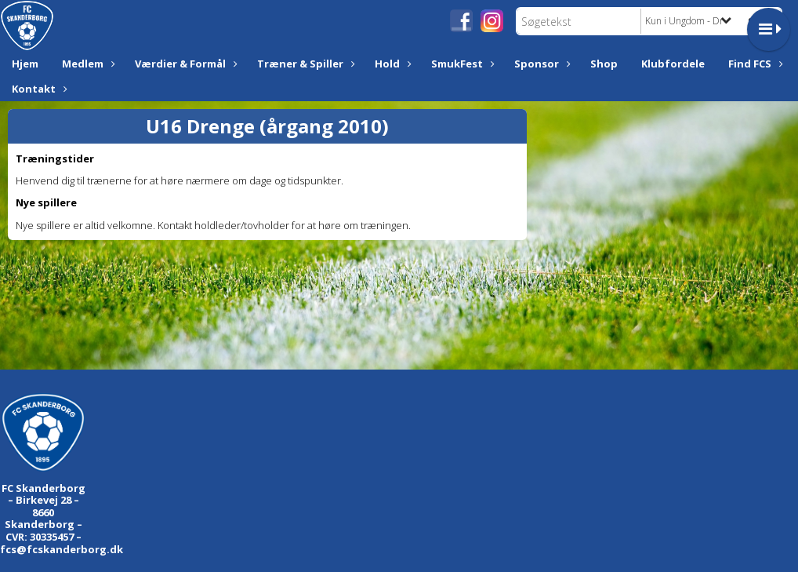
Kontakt (37, 89)
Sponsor (540, 63)
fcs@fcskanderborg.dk (61, 549)
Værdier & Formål (184, 63)
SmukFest (461, 63)
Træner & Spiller (304, 63)
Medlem (86, 63)
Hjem (25, 63)
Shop (604, 63)
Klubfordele (673, 63)
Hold (391, 63)
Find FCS (753, 63)
